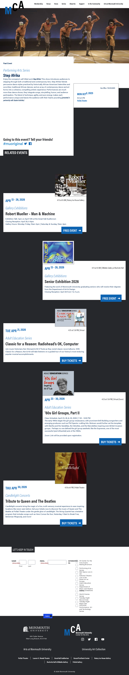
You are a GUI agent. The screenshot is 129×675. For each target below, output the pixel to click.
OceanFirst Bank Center (98, 656)
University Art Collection (94, 647)
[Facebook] (96, 639)
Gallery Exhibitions (83, 590)
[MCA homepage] (14, 4)
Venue (51, 4)
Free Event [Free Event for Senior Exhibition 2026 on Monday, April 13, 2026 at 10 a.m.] (106, 295)
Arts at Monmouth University (37, 647)
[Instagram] (82, 639)
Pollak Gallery (94, 659)
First (20, 565)
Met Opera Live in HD (86, 571)
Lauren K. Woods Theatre (48, 656)
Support (88, 4)
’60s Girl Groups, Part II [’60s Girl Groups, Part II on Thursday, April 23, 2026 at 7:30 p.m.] (68, 412)
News (60, 4)
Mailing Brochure (85, 564)
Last (29, 565)
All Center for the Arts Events (85, 560)
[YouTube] (103, 639)
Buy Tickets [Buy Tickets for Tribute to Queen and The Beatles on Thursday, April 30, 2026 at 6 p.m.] (66, 522)
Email (44, 560)
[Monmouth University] (36, 629)
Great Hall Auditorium (73, 656)
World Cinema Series (84, 594)
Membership (39, 4)
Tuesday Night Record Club (84, 597)
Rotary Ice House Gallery (40, 659)
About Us (78, 5)
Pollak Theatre (83, 99)
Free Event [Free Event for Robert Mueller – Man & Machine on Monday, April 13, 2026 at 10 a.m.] (67, 228)
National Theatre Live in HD (85, 575)
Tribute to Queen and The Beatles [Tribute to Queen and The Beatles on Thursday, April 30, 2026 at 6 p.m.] (38, 500)
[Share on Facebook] (31, 142)
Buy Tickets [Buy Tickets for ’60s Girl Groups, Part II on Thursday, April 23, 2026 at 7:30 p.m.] (105, 442)
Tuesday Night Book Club (84, 601)
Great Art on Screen (83, 579)
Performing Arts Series (21, 69)
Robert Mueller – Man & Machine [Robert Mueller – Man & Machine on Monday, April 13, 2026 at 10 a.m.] (37, 211)
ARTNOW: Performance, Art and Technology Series (85, 605)
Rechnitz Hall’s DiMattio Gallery (69, 659)
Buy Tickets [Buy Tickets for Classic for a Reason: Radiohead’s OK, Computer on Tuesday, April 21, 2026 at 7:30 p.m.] (66, 362)
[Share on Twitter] (27, 142)
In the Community (101, 5)
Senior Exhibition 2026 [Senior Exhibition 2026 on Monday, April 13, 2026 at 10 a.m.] (67, 278)
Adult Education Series (85, 582)
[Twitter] (89, 639)
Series (69, 4)
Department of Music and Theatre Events (85, 586)
